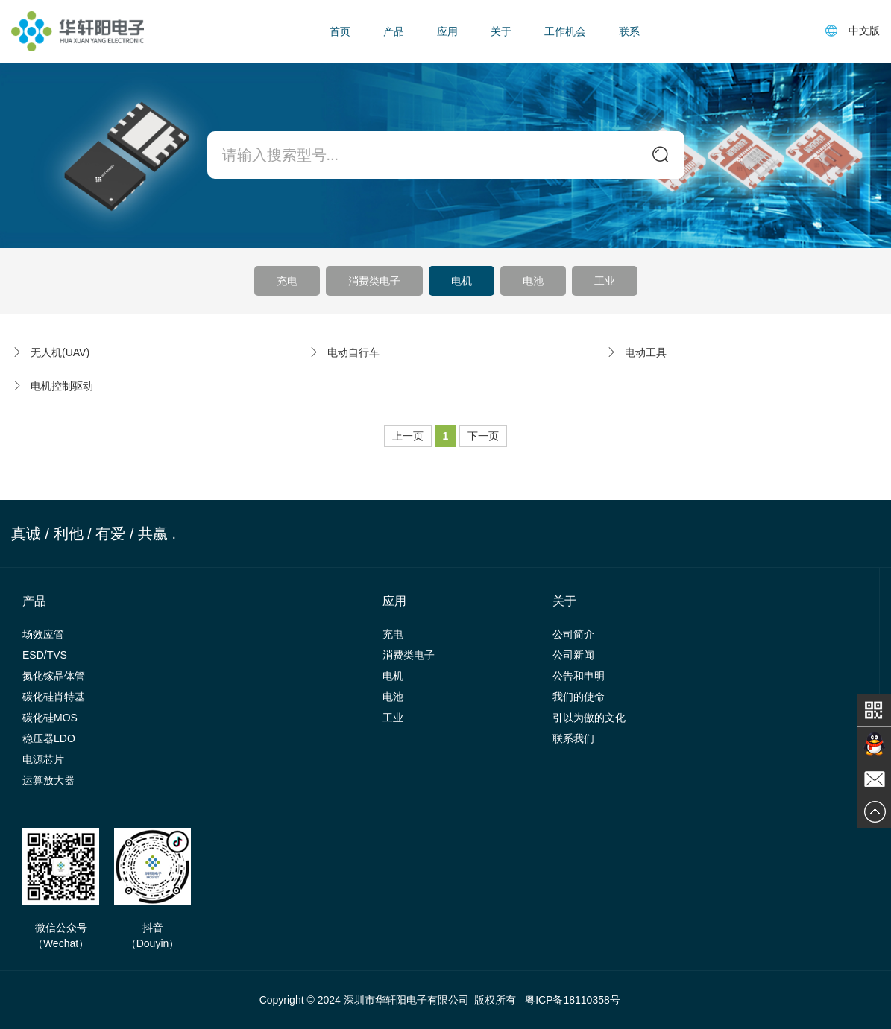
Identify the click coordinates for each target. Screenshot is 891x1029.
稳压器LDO (48, 738)
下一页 (483, 436)
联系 (629, 31)
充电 (287, 281)
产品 (393, 31)
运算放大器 (48, 780)
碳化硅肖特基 (53, 697)
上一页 (408, 436)
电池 (533, 281)
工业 (604, 281)
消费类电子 (374, 281)
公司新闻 (573, 655)
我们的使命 (578, 697)
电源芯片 (43, 759)
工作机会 (565, 31)
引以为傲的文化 (589, 718)
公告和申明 (578, 676)
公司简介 (573, 634)
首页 (340, 31)
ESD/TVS (44, 655)
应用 (447, 31)
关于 (501, 31)
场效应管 (43, 634)
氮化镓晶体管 (53, 676)
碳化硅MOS (50, 718)
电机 (461, 281)
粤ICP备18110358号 (572, 1000)
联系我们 (573, 738)
